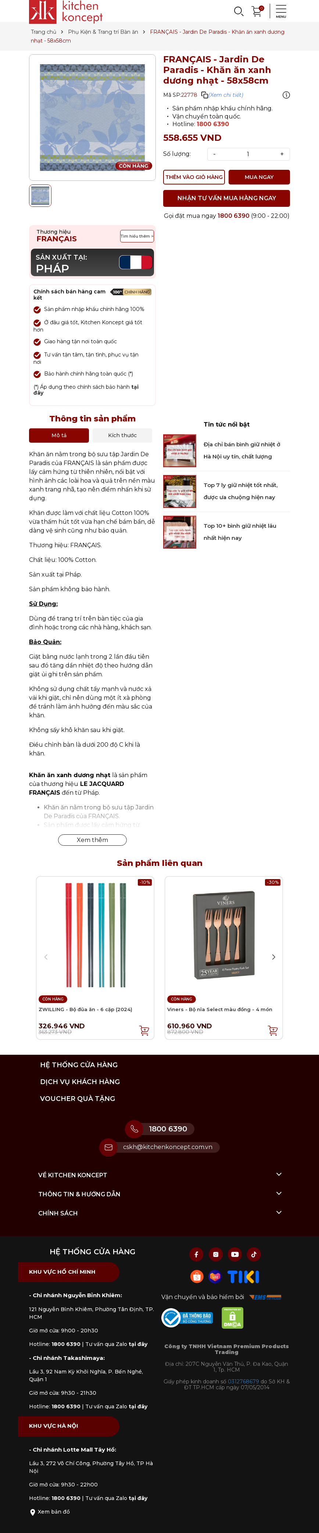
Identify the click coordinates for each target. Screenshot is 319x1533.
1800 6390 (213, 124)
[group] (92, 117)
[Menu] (279, 11)
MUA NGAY (259, 177)
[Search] (238, 11)
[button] (273, 957)
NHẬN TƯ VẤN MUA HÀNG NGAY (227, 198)
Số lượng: (177, 154)
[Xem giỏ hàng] (257, 10)
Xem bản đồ (49, 1511)
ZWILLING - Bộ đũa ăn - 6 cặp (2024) (85, 1010)
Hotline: (54, 1344)
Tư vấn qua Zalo (116, 1344)
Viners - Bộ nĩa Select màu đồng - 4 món (219, 1010)
